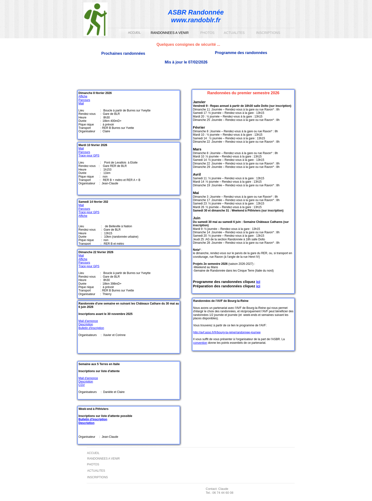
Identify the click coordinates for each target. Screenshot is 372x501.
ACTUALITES (234, 33)
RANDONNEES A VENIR (170, 33)
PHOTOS (207, 33)
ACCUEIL (134, 32)
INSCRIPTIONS (268, 33)
